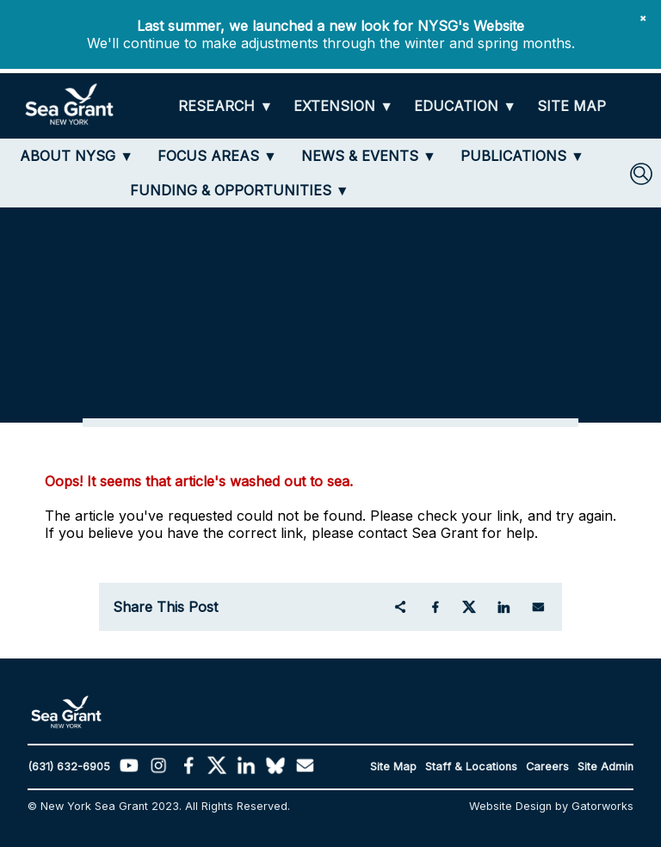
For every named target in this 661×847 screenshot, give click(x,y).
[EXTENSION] (343, 106)
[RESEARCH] (225, 106)
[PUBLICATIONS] (522, 156)
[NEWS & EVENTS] (369, 156)
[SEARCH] (641, 174)
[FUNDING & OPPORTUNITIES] (240, 190)
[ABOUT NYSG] (76, 156)
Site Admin (605, 766)
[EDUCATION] (465, 106)
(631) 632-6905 (69, 766)
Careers (547, 766)
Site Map (393, 766)
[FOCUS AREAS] (217, 156)
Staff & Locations (471, 766)
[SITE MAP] (571, 106)
